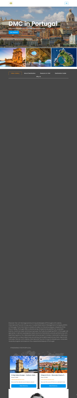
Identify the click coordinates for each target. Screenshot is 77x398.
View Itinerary (24, 386)
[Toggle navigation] (67, 3)
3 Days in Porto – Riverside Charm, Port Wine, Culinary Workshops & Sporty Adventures (53, 375)
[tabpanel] (39, 234)
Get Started (13, 32)
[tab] (15, 73)
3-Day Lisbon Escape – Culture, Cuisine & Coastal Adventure (23, 375)
